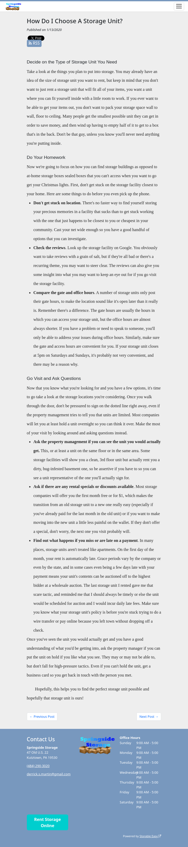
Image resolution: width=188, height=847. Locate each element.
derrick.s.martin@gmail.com (49, 774)
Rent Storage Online (47, 822)
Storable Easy (150, 836)
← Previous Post (41, 716)
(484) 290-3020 (38, 765)
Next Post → (149, 716)
